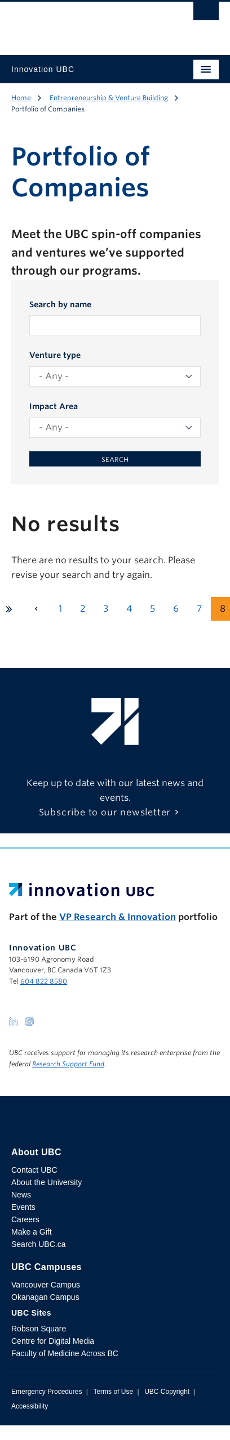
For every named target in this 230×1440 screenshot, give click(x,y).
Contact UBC (34, 1169)
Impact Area (53, 406)
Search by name (60, 304)
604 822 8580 (43, 981)
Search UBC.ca (38, 1244)
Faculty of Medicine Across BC (64, 1353)
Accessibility (29, 1406)
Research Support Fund (68, 1064)
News (21, 1194)
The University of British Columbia (84, 23)
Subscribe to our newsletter (105, 812)
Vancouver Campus (45, 1284)
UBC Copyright (166, 1392)
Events (23, 1207)
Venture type (55, 355)
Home (21, 97)
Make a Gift (31, 1231)
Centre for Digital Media (52, 1340)
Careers (25, 1219)
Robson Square (38, 1328)
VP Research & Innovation (117, 917)
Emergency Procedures (46, 1392)
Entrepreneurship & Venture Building (109, 97)
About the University (46, 1182)
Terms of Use (113, 1392)
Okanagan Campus (45, 1297)
